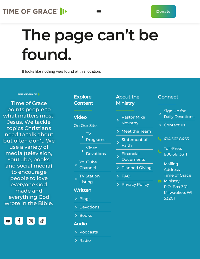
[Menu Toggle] (99, 11)
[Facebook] (19, 221)
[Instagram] (31, 221)
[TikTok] (42, 221)
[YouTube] (8, 221)
